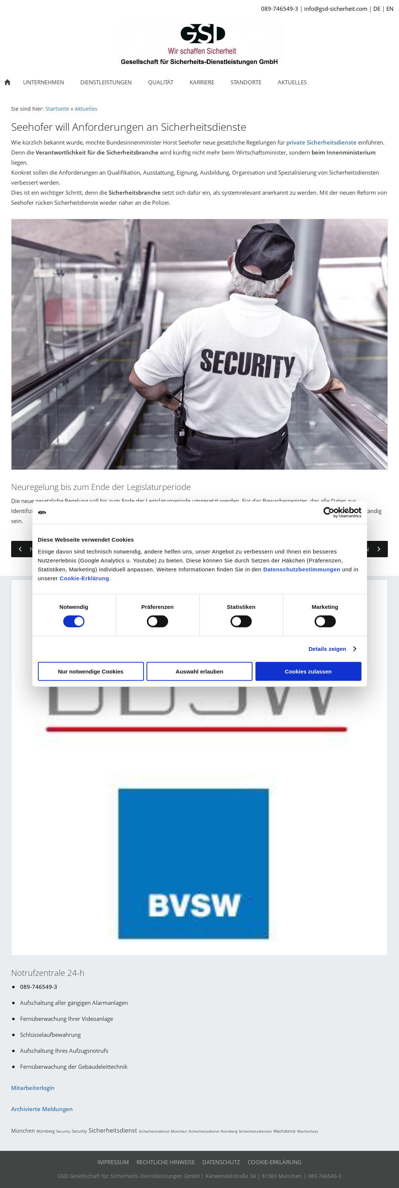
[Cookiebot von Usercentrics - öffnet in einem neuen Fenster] (328, 512)
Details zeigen (327, 649)
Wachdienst (284, 1131)
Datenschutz (221, 1162)
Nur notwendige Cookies (90, 671)
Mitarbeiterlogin (33, 1087)
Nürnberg (45, 1131)
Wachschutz (307, 1131)
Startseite (57, 109)
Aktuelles (86, 109)
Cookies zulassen (308, 671)
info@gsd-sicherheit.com (335, 8)
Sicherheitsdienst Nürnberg (213, 1131)
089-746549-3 (279, 8)
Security (63, 1131)
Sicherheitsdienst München (163, 1131)
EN (389, 8)
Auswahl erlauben (199, 671)
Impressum (113, 1162)
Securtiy (79, 1131)
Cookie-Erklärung (84, 578)
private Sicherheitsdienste (321, 142)
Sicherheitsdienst (113, 1130)
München (23, 1130)
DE (376, 8)
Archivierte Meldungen (42, 1109)
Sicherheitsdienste (255, 1131)
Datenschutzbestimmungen (301, 569)
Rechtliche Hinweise (165, 1162)
